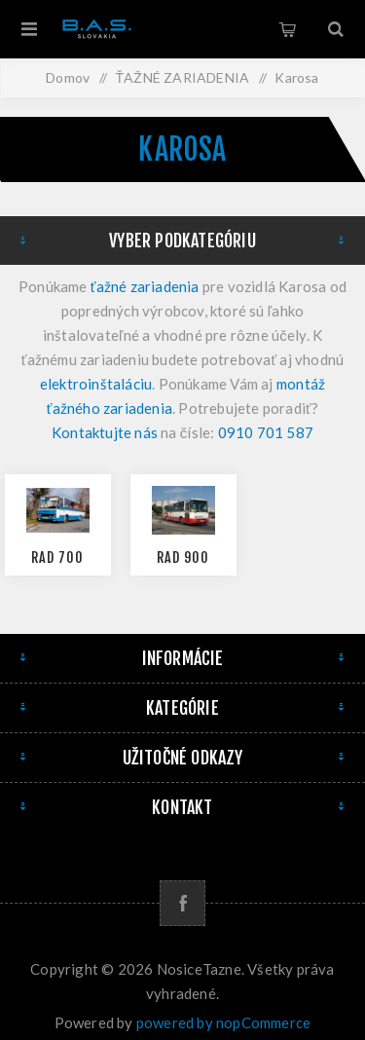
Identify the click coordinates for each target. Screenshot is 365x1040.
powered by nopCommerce (223, 1022)
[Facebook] (182, 903)
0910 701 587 (265, 432)
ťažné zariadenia (145, 286)
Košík (287, 29)
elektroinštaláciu (96, 383)
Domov (68, 77)
